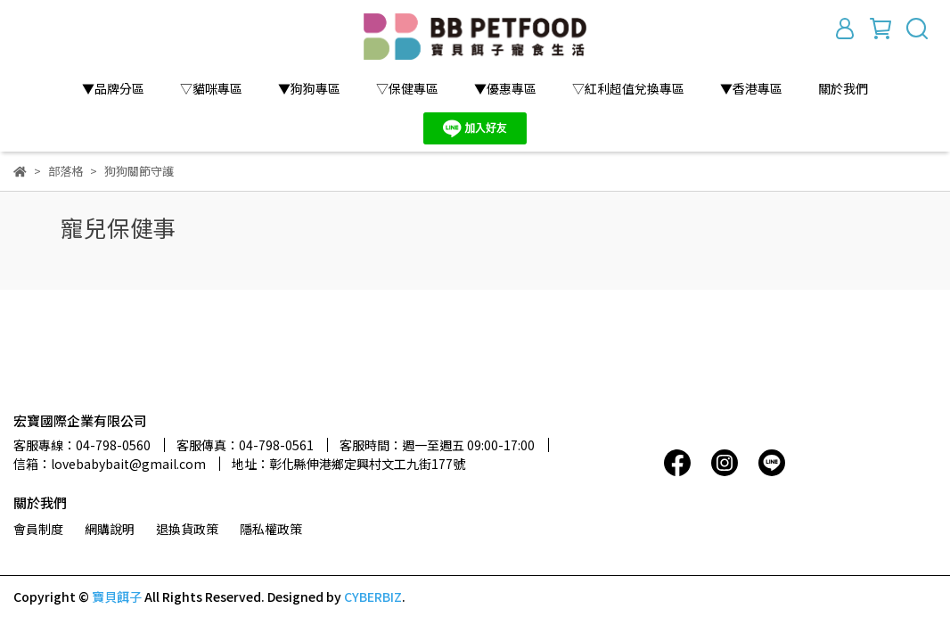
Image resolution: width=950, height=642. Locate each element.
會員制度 (38, 529)
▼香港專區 (751, 88)
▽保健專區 (407, 88)
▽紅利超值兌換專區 (628, 88)
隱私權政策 (271, 529)
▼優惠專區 (505, 88)
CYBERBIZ (373, 596)
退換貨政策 (187, 529)
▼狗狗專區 (309, 88)
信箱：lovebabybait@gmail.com (109, 464)
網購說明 (110, 529)
